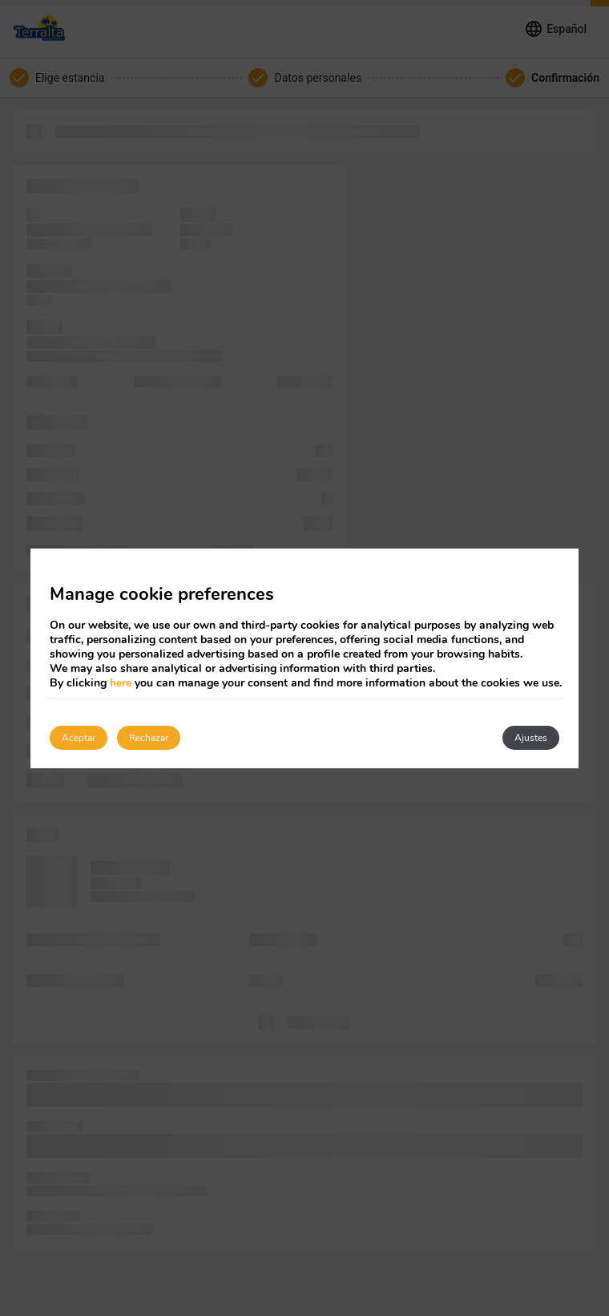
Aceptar (78, 737)
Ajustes (530, 737)
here (120, 682)
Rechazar (148, 737)
